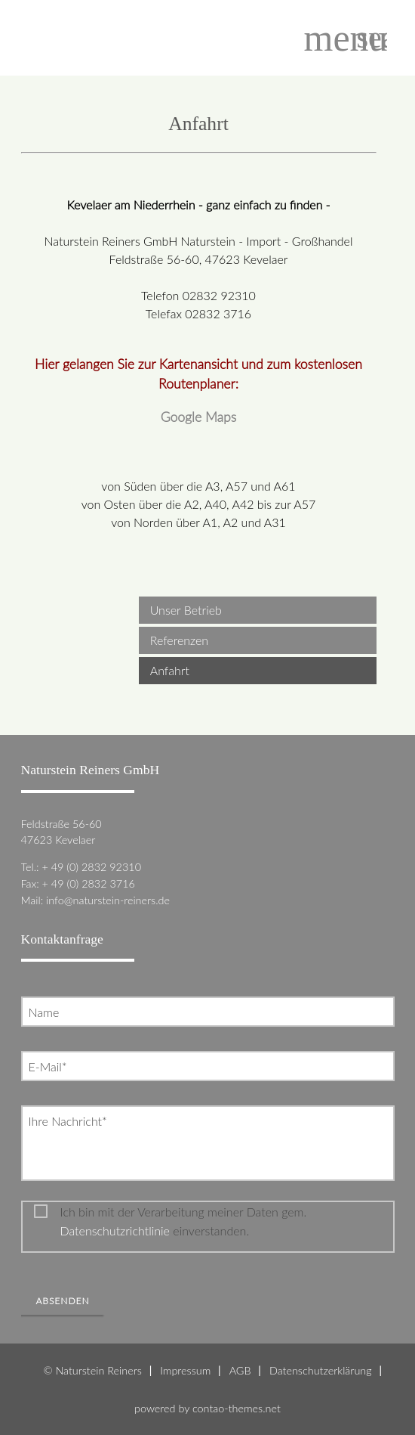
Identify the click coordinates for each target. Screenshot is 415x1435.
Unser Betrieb (186, 610)
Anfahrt (169, 670)
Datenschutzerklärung (320, 1370)
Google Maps (199, 417)
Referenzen (179, 640)
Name (44, 1012)
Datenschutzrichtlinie (115, 1230)
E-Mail (51, 1066)
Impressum (185, 1370)
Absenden (63, 1300)
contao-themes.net (236, 1408)
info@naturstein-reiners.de (108, 900)
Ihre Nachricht (67, 1120)
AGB (240, 1370)
